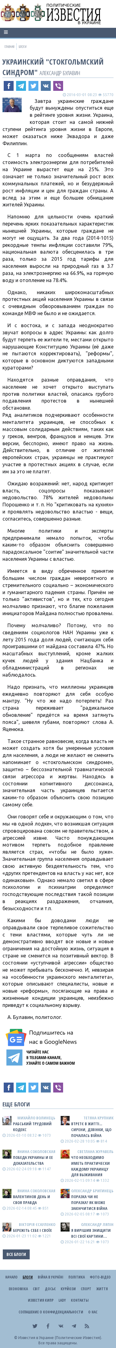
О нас (92, 1312)
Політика (76, 1277)
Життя (102, 1288)
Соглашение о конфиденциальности (51, 1312)
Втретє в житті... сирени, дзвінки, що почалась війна (91, 1129)
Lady (62, 1300)
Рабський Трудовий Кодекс (32, 1126)
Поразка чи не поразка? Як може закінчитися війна (89, 1202)
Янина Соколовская (36, 1151)
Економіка (18, 1288)
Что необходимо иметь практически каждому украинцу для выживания (90, 1166)
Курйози (68, 1288)
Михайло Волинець (36, 1118)
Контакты (79, 1300)
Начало (11, 1277)
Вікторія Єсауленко (37, 1224)
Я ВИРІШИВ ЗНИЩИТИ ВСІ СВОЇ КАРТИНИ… (91, 1233)
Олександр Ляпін (97, 1224)
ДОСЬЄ (50, 1288)
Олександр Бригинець (92, 1191)
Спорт (86, 1288)
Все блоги (16, 1254)
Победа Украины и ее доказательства (33, 1160)
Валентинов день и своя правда (31, 1199)
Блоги (28, 1277)
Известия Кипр (41, 1300)
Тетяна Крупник (99, 1118)
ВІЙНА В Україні (50, 1277)
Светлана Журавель (95, 1151)
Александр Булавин (60, 73)
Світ (36, 1288)
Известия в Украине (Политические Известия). (60, 1338)
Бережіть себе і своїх (32, 1230)
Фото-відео (100, 1277)
